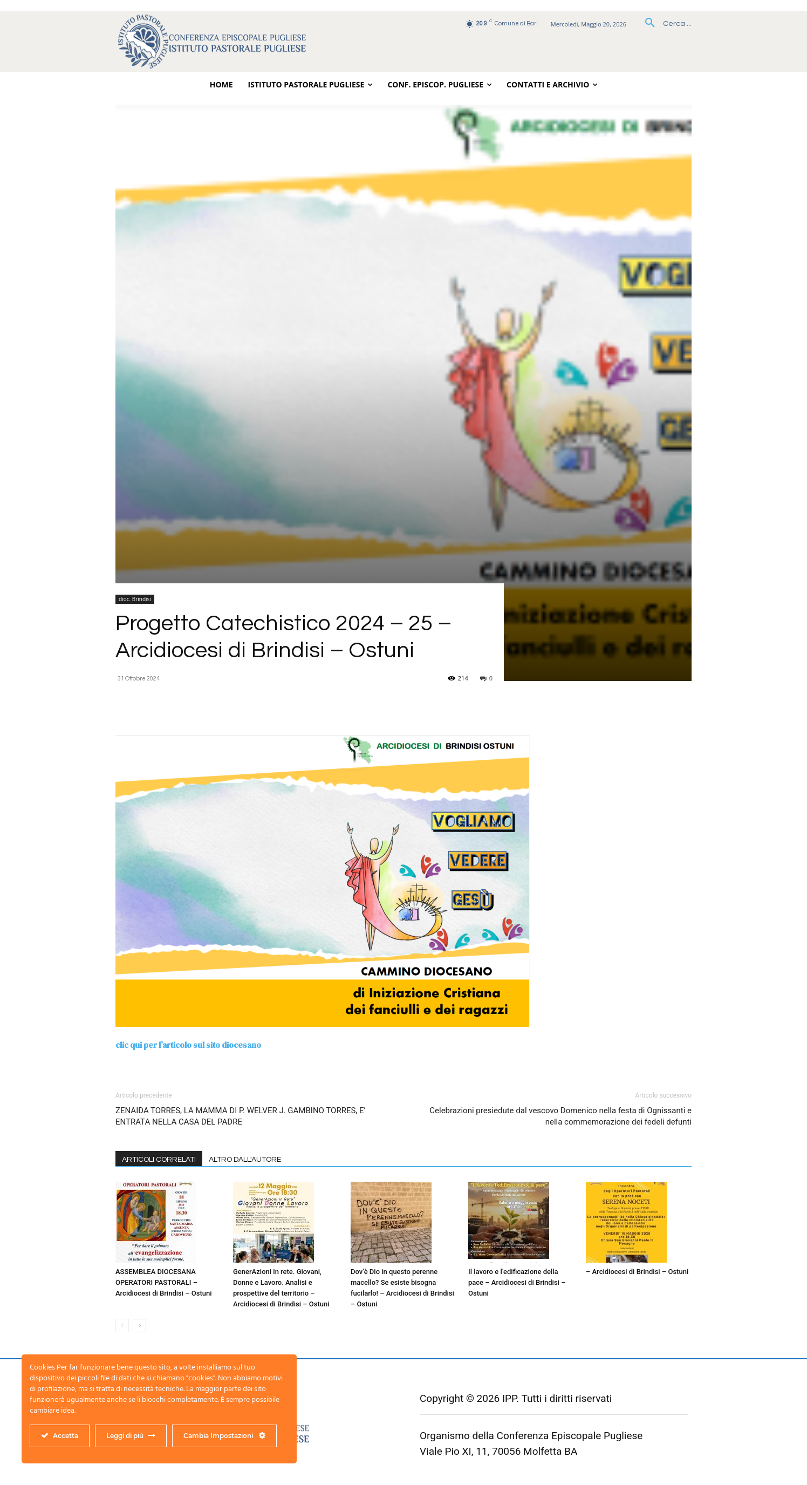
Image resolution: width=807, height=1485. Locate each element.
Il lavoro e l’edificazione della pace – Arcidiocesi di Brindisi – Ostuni (517, 1282)
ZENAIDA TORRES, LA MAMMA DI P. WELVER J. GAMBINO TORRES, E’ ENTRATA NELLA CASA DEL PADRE (240, 1116)
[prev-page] (122, 1325)
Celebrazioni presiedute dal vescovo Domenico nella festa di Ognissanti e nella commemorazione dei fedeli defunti (560, 1116)
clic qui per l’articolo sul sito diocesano (188, 1045)
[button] (664, 24)
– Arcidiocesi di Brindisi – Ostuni (637, 1272)
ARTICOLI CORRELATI (159, 1159)
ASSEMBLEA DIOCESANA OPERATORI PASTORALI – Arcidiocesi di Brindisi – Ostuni (163, 1282)
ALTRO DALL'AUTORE (245, 1159)
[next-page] (139, 1325)
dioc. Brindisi (135, 599)
